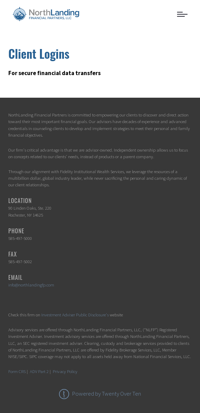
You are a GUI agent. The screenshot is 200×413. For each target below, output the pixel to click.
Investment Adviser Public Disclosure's (75, 314)
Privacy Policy (65, 371)
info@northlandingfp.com (31, 285)
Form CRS (17, 371)
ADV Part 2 (39, 371)
